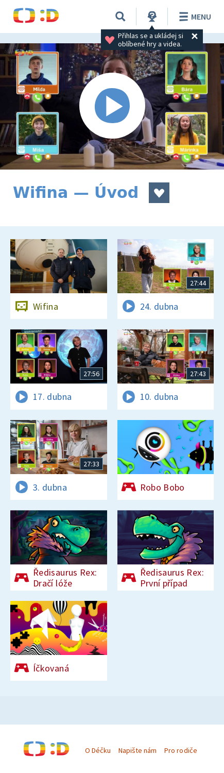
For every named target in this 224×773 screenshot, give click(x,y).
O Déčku (98, 750)
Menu (193, 16)
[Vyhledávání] (120, 16)
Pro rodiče (180, 750)
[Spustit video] (112, 106)
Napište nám (137, 750)
